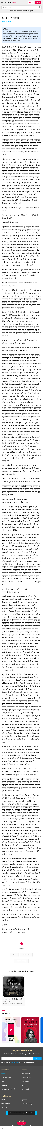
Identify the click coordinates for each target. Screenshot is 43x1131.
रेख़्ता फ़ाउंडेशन (26, 1073)
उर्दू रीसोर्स (4, 1085)
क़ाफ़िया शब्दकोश (6, 1077)
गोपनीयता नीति (15, 1062)
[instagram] (26, 1125)
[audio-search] (39, 7)
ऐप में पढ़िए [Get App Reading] (21, 1123)
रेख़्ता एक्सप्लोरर (26, 1089)
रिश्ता (14, 954)
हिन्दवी (3, 1100)
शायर (11, 11)
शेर (15, 11)
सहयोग (3, 1073)
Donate (31, 2)
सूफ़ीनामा (24, 1100)
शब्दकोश (19, 11)
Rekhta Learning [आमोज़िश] (27, 1103)
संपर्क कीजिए (25, 1081)
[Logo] (8, 3)
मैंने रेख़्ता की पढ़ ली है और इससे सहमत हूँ (17, 1062)
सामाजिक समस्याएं (21, 961)
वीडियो (25, 11)
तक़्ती (2, 1081)
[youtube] (21, 1125)
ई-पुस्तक (30, 11)
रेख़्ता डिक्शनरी (5, 1103)
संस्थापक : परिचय (26, 1077)
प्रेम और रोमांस (26, 954)
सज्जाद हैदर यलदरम (6, 21)
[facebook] (12, 1125)
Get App (38, 2)
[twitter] (17, 1125)
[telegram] (30, 1125)
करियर (23, 1085)
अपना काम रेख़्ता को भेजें (8, 1089)
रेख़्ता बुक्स (4, 1107)
